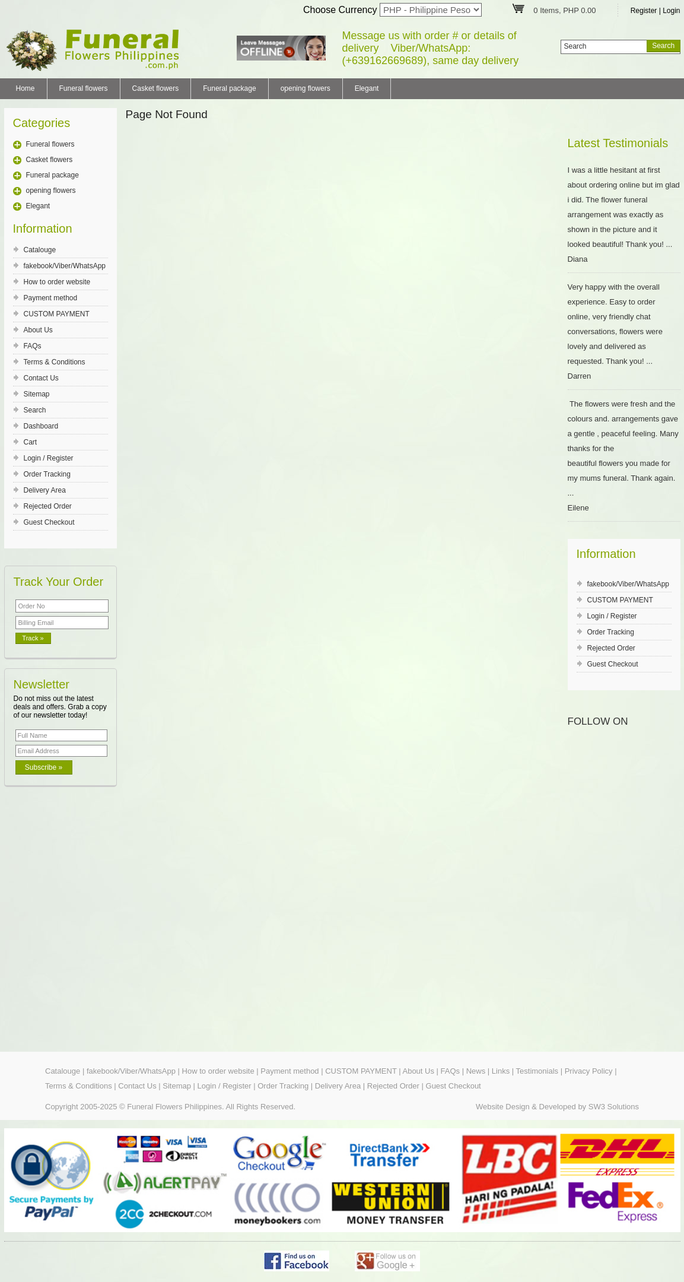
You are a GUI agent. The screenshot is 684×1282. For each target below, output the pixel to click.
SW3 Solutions (613, 1106)
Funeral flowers (83, 88)
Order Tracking (47, 474)
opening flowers (305, 88)
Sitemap (37, 394)
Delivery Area (45, 490)
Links (501, 1071)
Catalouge (40, 250)
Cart (30, 442)
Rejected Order (48, 506)
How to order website (57, 282)
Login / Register (49, 458)
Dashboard (41, 426)
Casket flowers (155, 88)
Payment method (51, 298)
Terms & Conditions (54, 362)
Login (671, 11)
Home (25, 88)
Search (35, 410)
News (476, 1071)
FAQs (33, 346)
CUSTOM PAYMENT (57, 314)
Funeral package (229, 88)
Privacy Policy (589, 1071)
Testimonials (537, 1071)
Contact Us (41, 378)
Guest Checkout (49, 522)
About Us (38, 330)
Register (644, 11)
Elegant (367, 88)
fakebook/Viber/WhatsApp (65, 266)
